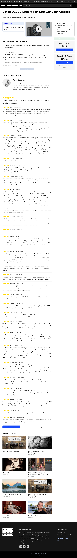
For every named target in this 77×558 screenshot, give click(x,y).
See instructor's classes (19, 92)
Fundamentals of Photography (11, 451)
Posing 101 (5, 516)
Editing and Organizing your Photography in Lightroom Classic (38, 473)
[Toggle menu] (74, 5)
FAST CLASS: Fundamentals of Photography (37, 495)
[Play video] (39, 29)
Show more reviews (11, 427)
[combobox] (47, 5)
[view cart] (57, 1)
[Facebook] (24, 546)
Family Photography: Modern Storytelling (36, 452)
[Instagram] (28, 546)
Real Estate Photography (35, 516)
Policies (38, 556)
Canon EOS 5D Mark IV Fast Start (12, 28)
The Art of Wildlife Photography (11, 494)
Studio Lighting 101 (7, 473)
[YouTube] (20, 546)
